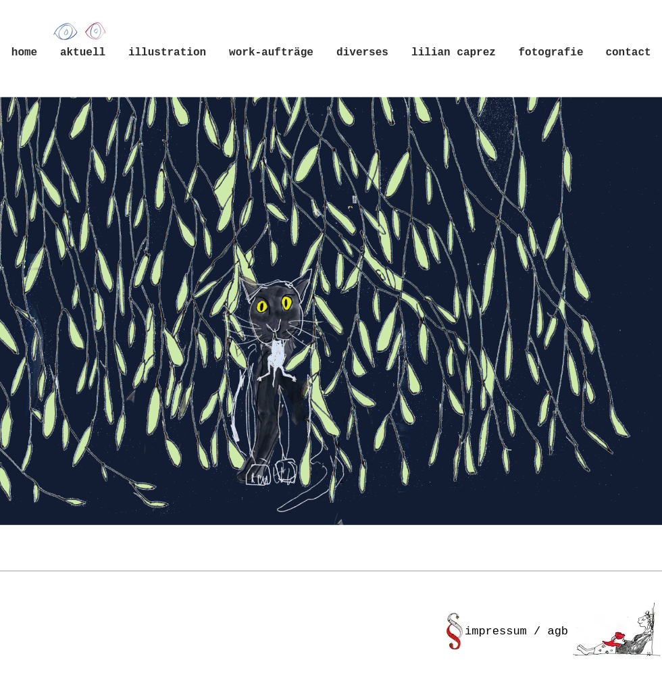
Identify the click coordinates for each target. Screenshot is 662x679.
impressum (496, 631)
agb (557, 631)
